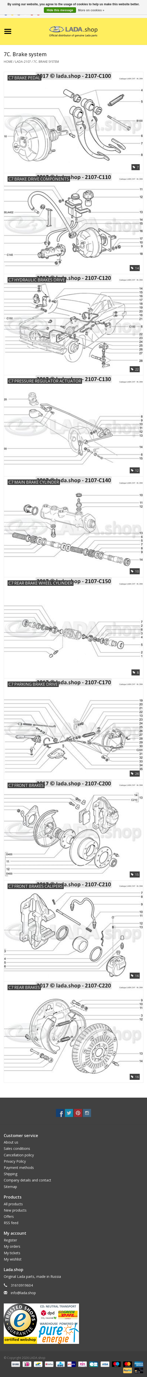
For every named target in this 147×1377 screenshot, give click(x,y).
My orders (12, 1246)
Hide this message (60, 10)
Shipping (10, 1173)
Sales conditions (17, 1148)
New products (15, 1210)
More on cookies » (91, 10)
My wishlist (13, 1259)
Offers (9, 1216)
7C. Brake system (46, 61)
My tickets (12, 1252)
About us (11, 1142)
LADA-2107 (23, 61)
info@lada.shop (23, 1292)
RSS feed (11, 1222)
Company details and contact (27, 1180)
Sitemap (10, 1186)
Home (8, 61)
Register (10, 1240)
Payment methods (19, 1167)
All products (13, 1204)
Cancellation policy (19, 1155)
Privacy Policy (15, 1161)
